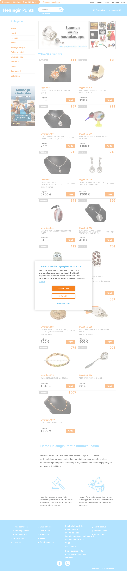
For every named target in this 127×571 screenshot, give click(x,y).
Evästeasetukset (63, 303)
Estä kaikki (63, 296)
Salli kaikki (63, 288)
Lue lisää (42, 282)
